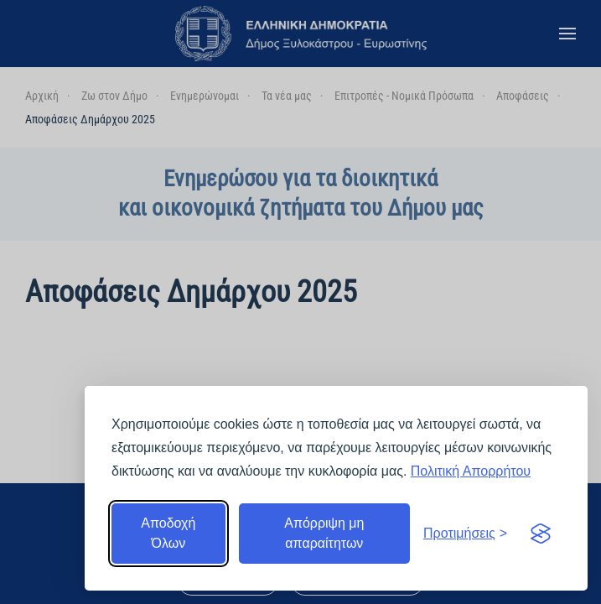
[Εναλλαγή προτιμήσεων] (465, 533)
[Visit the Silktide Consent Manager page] (541, 533)
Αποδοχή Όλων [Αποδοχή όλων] (168, 533)
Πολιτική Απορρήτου (471, 471)
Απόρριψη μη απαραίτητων (324, 533)
